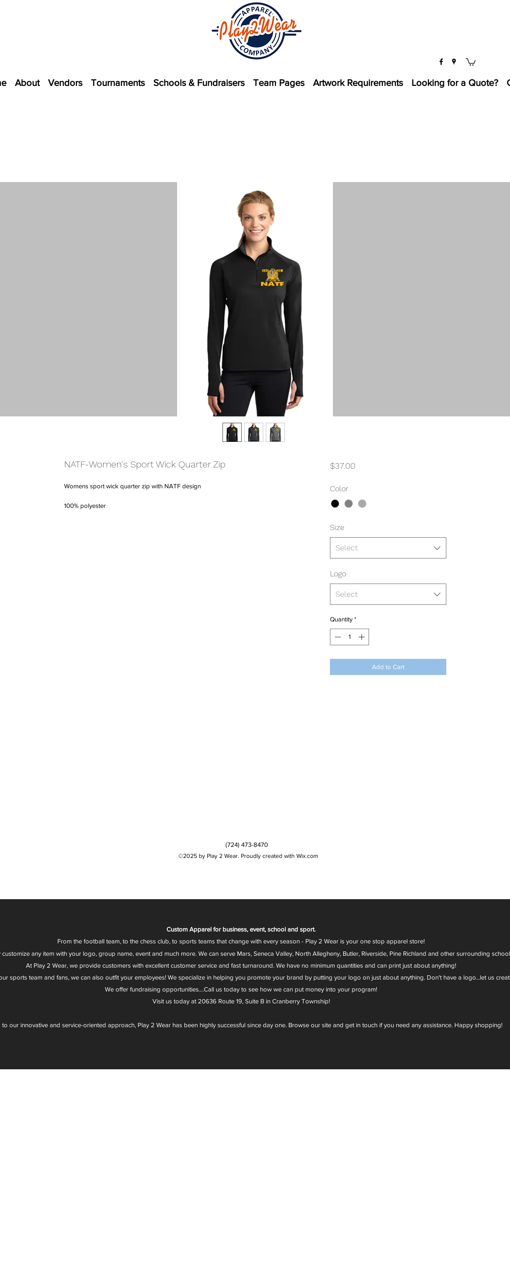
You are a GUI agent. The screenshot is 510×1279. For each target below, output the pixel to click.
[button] (471, 61)
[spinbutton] (350, 637)
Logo (338, 573)
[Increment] (362, 637)
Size (337, 527)
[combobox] (388, 547)
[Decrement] (337, 637)
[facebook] (441, 61)
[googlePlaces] (454, 61)
